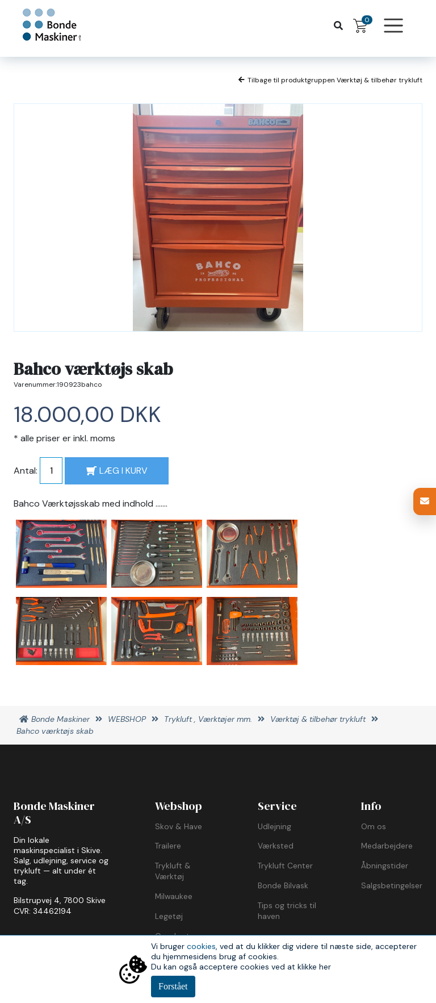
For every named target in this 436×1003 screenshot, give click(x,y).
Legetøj (169, 916)
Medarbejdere (387, 846)
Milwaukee (173, 896)
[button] (424, 501)
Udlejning (274, 826)
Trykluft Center (285, 865)
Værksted (276, 846)
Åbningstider (384, 865)
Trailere (168, 846)
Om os (373, 826)
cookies (201, 946)
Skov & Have (178, 826)
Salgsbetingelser (391, 885)
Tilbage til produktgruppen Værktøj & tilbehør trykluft (330, 80)
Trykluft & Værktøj (173, 870)
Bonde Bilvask (283, 885)
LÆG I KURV (117, 471)
